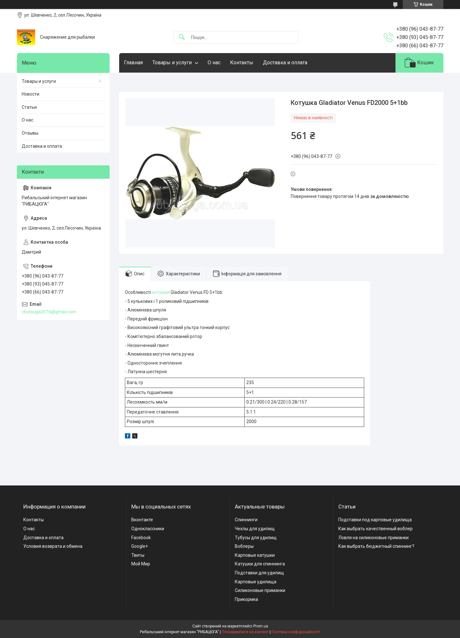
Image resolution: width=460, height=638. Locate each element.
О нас (214, 62)
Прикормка (246, 599)
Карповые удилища (255, 581)
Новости (30, 94)
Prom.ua (260, 626)
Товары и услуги (172, 62)
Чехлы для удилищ (255, 528)
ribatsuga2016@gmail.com (49, 311)
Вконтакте (142, 519)
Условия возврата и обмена (52, 546)
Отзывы (30, 133)
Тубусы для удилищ (256, 537)
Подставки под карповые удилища (375, 519)
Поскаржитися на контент (245, 632)
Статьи (29, 107)
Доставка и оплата (285, 62)
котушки (161, 292)
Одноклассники (147, 528)
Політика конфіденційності (296, 632)
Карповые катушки (255, 555)
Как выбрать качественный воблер (375, 528)
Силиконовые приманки (260, 590)
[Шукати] (181, 37)
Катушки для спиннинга (260, 563)
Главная (133, 62)
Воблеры (244, 546)
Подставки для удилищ (259, 572)
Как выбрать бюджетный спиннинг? (376, 546)
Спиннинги (246, 519)
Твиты (137, 555)
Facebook (141, 537)
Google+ (139, 546)
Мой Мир (140, 563)
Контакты (241, 62)
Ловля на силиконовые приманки (373, 537)
